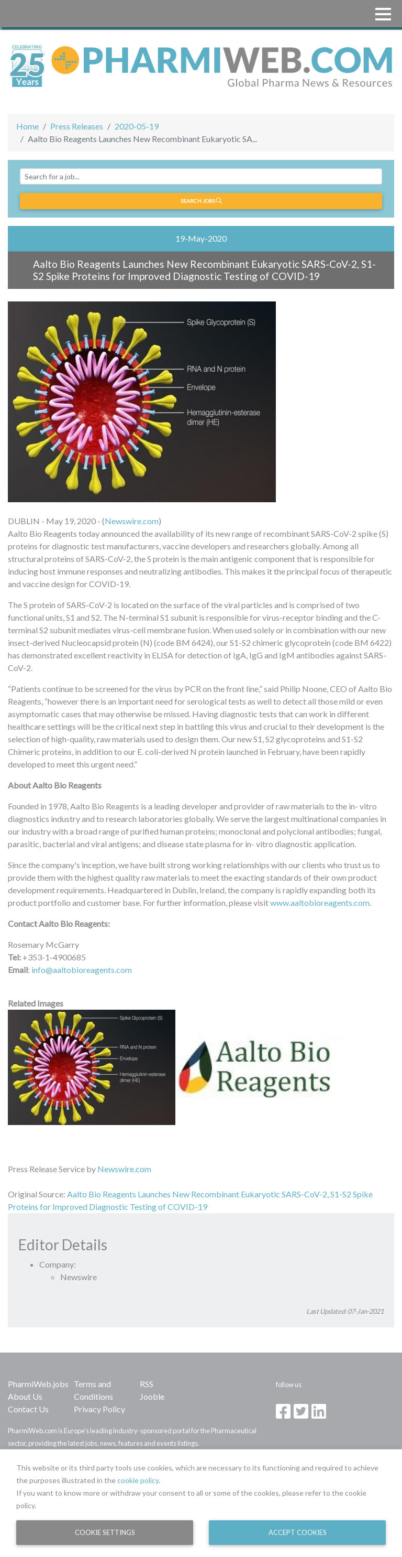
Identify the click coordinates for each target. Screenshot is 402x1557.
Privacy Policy (99, 1409)
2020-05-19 (137, 126)
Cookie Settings (105, 1532)
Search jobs (201, 201)
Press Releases (76, 126)
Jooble (152, 1396)
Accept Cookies (298, 1532)
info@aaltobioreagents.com (81, 970)
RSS (146, 1384)
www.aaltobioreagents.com (320, 902)
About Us (25, 1396)
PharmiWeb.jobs (38, 1384)
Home (27, 126)
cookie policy (138, 1480)
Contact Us (28, 1409)
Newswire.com (132, 521)
